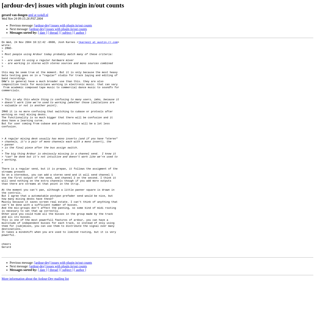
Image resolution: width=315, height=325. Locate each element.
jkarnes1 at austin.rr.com (98, 42)
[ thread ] (54, 32)
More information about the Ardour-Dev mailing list (35, 321)
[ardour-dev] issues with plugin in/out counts (63, 25)
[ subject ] (66, 32)
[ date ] (42, 32)
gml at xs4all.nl (38, 15)
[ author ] (80, 32)
